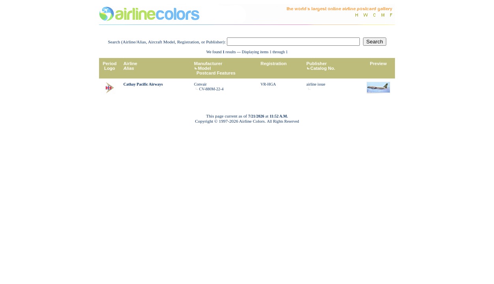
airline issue (316, 84)
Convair (200, 84)
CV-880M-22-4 (211, 89)
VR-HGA (268, 84)
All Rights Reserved (283, 121)
